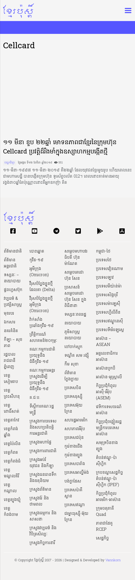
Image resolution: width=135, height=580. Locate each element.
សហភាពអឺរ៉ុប (74, 429)
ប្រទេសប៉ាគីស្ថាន (73, 493)
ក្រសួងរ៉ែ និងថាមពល (39, 501)
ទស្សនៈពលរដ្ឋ (75, 315)
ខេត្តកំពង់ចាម (11, 512)
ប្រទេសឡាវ (105, 278)
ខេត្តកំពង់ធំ (12, 461)
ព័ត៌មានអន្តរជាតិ (10, 263)
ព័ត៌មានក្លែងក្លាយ (71, 376)
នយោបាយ (72, 323)
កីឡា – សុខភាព (13, 343)
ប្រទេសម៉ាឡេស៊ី (108, 304)
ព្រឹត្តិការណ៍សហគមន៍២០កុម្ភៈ (43, 338)
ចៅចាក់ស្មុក (73, 347)
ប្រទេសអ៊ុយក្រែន (73, 408)
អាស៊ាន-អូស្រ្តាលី (109, 377)
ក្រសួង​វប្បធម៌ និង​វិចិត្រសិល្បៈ (43, 531)
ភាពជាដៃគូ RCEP (104, 526)
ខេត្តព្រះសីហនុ (12, 394)
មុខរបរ (9, 314)
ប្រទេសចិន (72, 388)
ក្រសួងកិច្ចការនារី (42, 543)
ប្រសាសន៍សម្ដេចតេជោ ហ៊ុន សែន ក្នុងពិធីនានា (75, 296)
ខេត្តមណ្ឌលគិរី (11, 473)
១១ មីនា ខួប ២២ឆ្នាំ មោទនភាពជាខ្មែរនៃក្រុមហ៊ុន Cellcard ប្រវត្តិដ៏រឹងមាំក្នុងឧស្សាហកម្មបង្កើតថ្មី (60, 147)
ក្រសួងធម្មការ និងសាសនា (43, 516)
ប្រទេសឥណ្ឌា (74, 505)
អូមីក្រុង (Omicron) (39, 272)
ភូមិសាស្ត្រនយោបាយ (72, 335)
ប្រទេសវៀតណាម (109, 269)
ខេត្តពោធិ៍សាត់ (11, 408)
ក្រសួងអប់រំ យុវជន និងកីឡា (42, 463)
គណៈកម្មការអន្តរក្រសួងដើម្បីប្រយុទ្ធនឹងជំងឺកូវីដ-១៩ (42, 380)
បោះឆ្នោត (37, 251)
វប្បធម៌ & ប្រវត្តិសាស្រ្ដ (13, 302)
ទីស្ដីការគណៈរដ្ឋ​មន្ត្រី (42, 409)
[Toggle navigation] (126, 10)
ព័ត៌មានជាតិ (13, 251)
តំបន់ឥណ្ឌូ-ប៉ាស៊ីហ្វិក (106, 461)
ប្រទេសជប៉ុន (74, 438)
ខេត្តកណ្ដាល (10, 488)
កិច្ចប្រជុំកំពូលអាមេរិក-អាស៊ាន (108, 497)
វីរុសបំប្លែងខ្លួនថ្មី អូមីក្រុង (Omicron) (41, 305)
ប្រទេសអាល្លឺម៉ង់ (76, 473)
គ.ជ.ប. (35, 398)
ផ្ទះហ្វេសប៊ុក (13, 290)
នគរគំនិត (11, 331)
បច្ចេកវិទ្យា (9, 163)
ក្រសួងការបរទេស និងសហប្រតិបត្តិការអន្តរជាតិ (43, 427)
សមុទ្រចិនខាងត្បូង (107, 446)
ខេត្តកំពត (11, 453)
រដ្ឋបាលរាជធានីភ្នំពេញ (9, 361)
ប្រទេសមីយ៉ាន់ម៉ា (109, 286)
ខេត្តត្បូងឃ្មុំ (12, 500)
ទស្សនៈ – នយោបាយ (12, 278)
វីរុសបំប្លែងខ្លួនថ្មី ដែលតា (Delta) (42, 287)
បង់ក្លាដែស (72, 481)
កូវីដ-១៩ (36, 260)
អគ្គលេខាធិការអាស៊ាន (107, 357)
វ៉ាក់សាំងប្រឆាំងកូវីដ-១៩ (42, 323)
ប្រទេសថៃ (103, 260)
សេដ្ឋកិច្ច (102, 538)
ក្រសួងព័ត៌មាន (40, 490)
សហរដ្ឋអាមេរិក (76, 420)
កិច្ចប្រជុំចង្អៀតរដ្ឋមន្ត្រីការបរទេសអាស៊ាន (109, 428)
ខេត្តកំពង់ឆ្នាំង (11, 432)
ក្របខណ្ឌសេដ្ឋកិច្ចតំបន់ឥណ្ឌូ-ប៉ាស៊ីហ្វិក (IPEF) (109, 479)
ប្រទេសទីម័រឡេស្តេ (110, 330)
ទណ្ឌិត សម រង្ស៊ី (76, 356)
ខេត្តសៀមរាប (11, 379)
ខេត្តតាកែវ (11, 420)
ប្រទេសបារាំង (74, 464)
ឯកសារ (9, 322)
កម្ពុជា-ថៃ (103, 251)
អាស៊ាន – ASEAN (103, 342)
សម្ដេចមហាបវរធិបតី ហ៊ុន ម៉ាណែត (76, 257)
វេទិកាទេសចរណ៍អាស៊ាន (109, 410)
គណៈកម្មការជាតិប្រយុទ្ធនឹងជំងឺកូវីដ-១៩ (42, 355)
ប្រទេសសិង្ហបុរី (107, 295)
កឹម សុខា (71, 364)
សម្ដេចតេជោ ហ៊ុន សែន (74, 275)
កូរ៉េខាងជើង (73, 446)
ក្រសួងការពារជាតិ (43, 451)
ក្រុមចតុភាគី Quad (105, 512)
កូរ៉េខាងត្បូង (73, 455)
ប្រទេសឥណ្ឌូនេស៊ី (109, 321)
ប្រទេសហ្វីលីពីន (108, 313)
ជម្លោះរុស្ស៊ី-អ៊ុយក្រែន (76, 517)
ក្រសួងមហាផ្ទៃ (40, 442)
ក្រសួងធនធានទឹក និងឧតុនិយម (43, 478)
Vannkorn (113, 560)
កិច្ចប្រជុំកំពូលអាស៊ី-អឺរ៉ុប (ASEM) (106, 392)
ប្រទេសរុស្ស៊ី (73, 397)
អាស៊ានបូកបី (105, 368)
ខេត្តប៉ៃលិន (12, 444)
